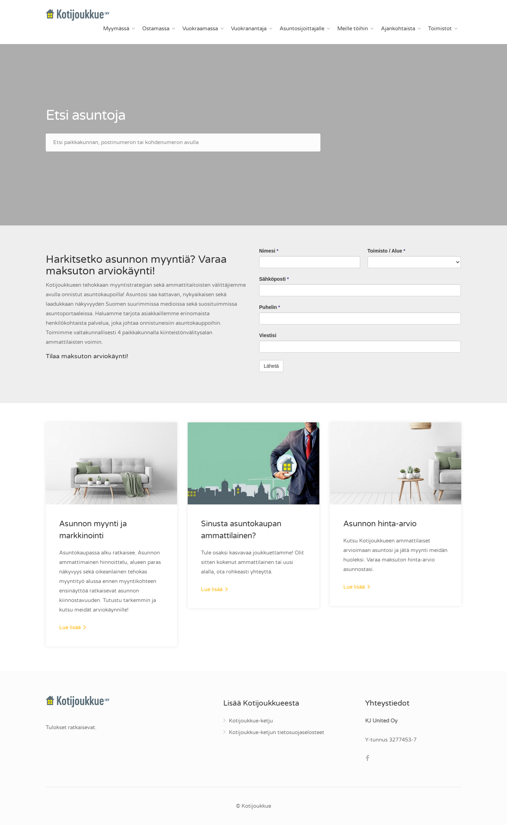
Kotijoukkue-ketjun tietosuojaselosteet (276, 732)
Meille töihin (352, 28)
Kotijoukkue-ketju (251, 721)
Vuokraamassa (200, 28)
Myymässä (116, 28)
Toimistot (440, 28)
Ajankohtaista (398, 28)
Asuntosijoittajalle (302, 28)
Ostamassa (155, 28)
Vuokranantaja (249, 28)
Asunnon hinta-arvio (380, 523)
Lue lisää (72, 627)
